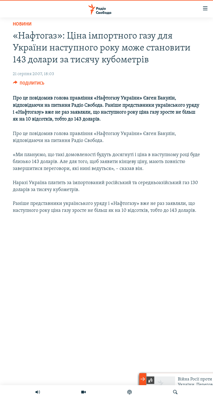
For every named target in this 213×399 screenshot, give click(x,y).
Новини (22, 24)
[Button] (28, 84)
